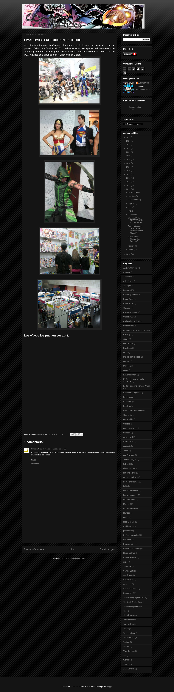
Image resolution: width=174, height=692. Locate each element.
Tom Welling (128, 624)
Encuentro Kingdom (131, 393)
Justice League (129, 459)
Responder (35, 463)
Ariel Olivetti (128, 281)
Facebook (127, 401)
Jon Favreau (128, 455)
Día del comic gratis (131, 357)
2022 (128, 148)
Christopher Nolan (131, 321)
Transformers (129, 637)
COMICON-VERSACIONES (135, 330)
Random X (35, 449)
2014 (128, 178)
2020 (128, 156)
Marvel (126, 504)
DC (124, 352)
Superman (127, 593)
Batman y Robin (130, 294)
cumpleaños (128, 343)
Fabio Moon (128, 397)
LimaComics (128, 468)
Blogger (109, 687)
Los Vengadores (130, 495)
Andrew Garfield (130, 268)
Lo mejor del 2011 (131, 482)
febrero (131, 246)
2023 (128, 145)
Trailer (126, 629)
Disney (126, 361)
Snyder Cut (128, 571)
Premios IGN (128, 544)
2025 (128, 137)
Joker (125, 450)
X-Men (126, 664)
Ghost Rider (128, 419)
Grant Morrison (129, 428)
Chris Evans (128, 317)
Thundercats (128, 615)
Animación (127, 277)
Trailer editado (129, 633)
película (126, 531)
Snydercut (127, 575)
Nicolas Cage (129, 522)
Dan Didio (127, 348)
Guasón (126, 433)
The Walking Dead (131, 606)
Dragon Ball (128, 366)
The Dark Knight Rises (132, 602)
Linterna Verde (129, 473)
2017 (128, 167)
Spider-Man (128, 580)
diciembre (132, 192)
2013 (128, 182)
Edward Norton (129, 375)
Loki (125, 486)
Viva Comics (128, 651)
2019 (128, 159)
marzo (131, 214)
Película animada (130, 535)
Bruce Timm (128, 299)
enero (131, 250)
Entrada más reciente (34, 549)
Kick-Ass (127, 464)
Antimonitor (143, 83)
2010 (128, 254)
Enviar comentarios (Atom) (74, 558)
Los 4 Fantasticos (130, 491)
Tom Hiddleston (129, 620)
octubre (131, 196)
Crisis (125, 339)
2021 (128, 152)
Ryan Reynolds (129, 557)
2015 (128, 174)
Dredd (125, 370)
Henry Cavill (128, 437)
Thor (125, 611)
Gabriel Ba (127, 415)
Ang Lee (126, 272)
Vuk (125, 655)
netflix (125, 517)
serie (125, 562)
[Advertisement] (69, 524)
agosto (131, 203)
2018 (128, 163)
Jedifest (126, 446)
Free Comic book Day (132, 410)
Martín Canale (129, 499)
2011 (128, 189)
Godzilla (126, 424)
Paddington (128, 526)
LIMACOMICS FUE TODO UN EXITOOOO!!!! (135, 220)
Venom (126, 646)
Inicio (71, 549)
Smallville (127, 566)
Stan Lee (127, 584)
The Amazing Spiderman (133, 597)
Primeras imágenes (131, 549)
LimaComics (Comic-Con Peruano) (134, 239)
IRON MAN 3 (128, 442)
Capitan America (130, 312)
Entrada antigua (107, 549)
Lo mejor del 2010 (131, 477)
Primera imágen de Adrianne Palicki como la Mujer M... (135, 229)
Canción (126, 308)
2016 (128, 170)
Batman (126, 290)
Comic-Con (128, 326)
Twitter (126, 642)
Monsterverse (129, 508)
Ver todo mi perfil (143, 90)
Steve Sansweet (130, 589)
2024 (128, 141)
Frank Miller (128, 406)
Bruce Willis (128, 303)
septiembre (133, 200)
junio (130, 207)
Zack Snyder (128, 669)
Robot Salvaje (129, 553)
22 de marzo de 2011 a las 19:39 (53, 449)
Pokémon (127, 540)
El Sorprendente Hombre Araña (136, 386)
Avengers (127, 286)
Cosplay (126, 335)
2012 (128, 185)
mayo (131, 211)
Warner (126, 660)
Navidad (126, 513)
